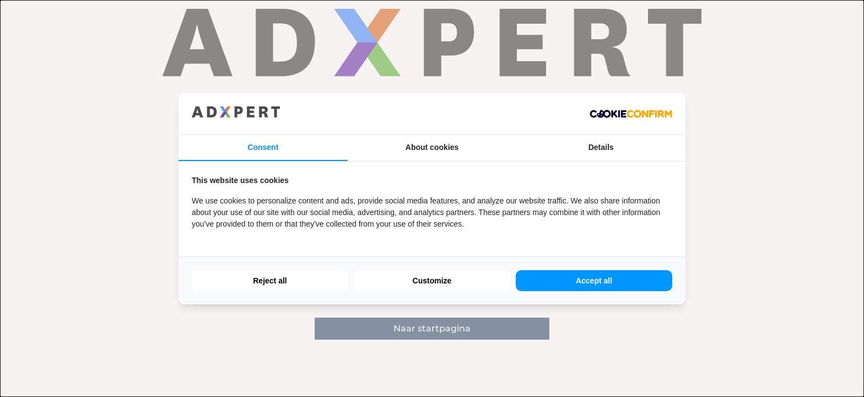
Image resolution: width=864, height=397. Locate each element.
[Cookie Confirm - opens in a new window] (631, 113)
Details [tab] (601, 147)
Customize (432, 280)
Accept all (594, 280)
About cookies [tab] (432, 147)
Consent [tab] (262, 147)
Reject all (270, 280)
